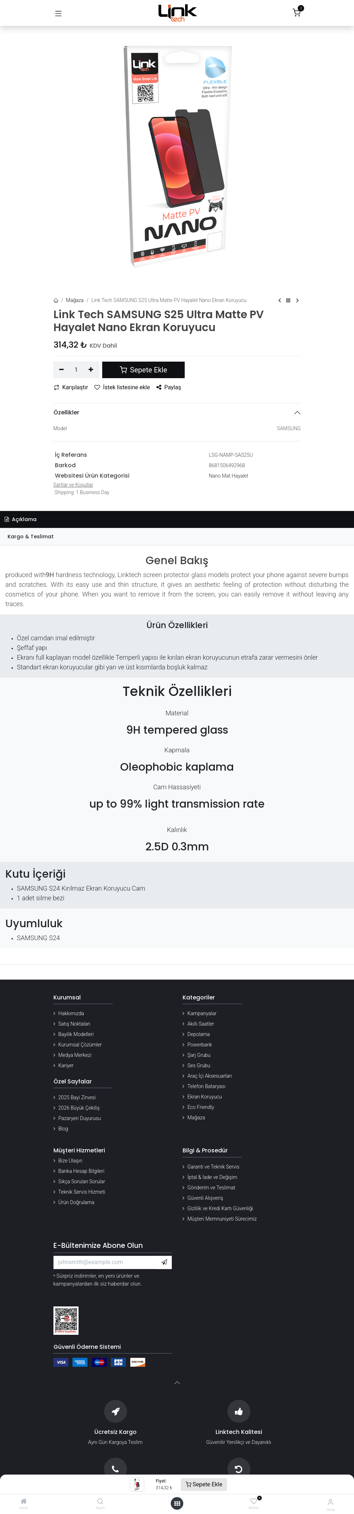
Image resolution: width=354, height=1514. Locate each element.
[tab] (177, 536)
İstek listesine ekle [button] (122, 387)
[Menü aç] (177, 1503)
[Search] (100, 1502)
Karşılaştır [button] (71, 387)
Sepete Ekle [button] (143, 370)
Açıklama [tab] (21, 519)
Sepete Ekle (203, 1484)
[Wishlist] (253, 1501)
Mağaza (75, 300)
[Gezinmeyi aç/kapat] (58, 13)
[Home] (23, 1502)
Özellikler (66, 412)
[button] (164, 1262)
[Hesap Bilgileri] (330, 1502)
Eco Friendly (201, 1107)
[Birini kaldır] (62, 370)
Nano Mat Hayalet (228, 476)
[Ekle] (91, 370)
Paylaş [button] (168, 387)
